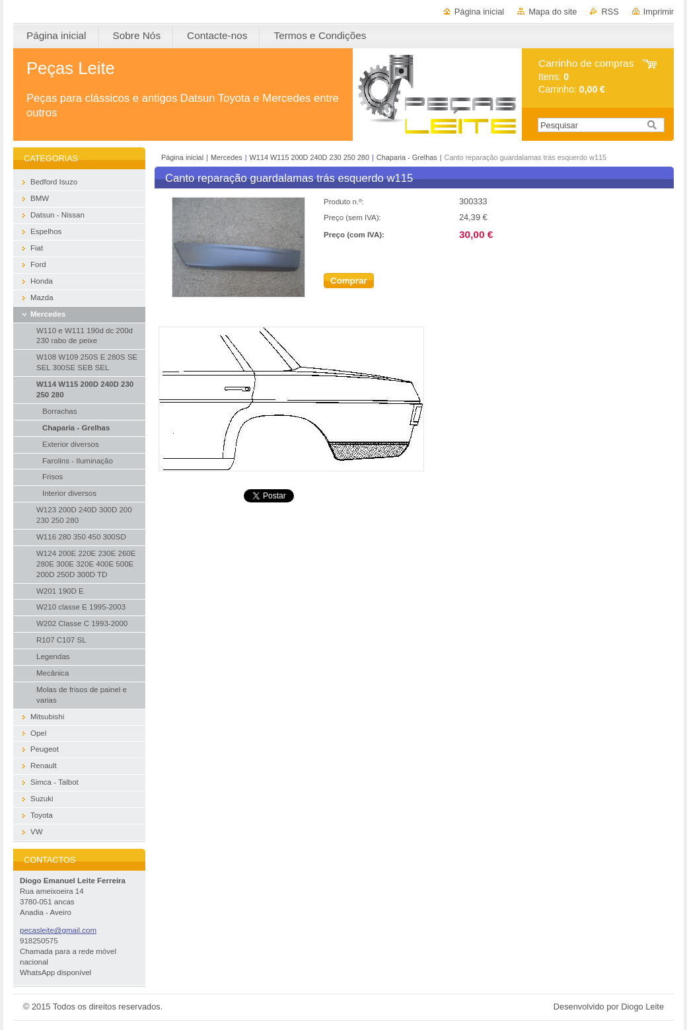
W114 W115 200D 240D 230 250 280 (310, 157)
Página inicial (479, 12)
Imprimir (658, 12)
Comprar (348, 281)
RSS (609, 12)
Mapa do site (552, 12)
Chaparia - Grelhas (407, 157)
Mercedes (226, 157)
